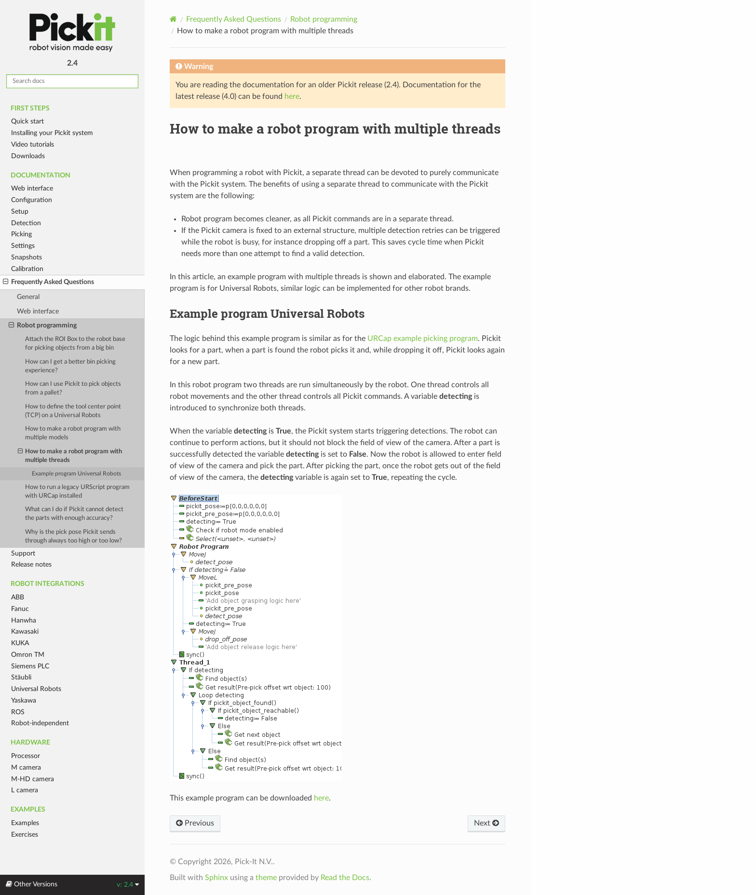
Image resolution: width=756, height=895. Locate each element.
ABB (17, 597)
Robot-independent (40, 723)
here (291, 96)
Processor (25, 755)
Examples (25, 823)
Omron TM (27, 654)
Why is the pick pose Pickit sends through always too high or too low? (73, 536)
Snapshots (26, 257)
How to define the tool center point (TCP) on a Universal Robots (73, 411)
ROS (18, 712)
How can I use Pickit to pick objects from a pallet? (73, 388)
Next (486, 823)
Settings (23, 245)
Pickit (72, 32)
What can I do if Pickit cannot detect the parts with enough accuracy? (74, 513)
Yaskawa (23, 700)
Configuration (31, 199)
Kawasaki (25, 631)
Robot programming (43, 325)
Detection (26, 223)
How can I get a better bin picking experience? (70, 366)
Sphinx (216, 877)
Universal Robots (36, 688)
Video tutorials (32, 144)
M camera (26, 767)
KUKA (20, 643)
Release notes (31, 564)
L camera (24, 790)
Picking (21, 234)
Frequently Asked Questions (48, 282)
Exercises (24, 834)
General (28, 296)
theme (266, 877)
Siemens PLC (30, 666)
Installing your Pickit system (52, 132)
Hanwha (23, 620)
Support (23, 553)
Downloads (28, 156)
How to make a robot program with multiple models (73, 433)
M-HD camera (32, 779)
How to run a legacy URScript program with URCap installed (77, 491)
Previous (195, 823)
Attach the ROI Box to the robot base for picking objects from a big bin (75, 343)
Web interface (32, 188)
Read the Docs (345, 877)
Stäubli (21, 677)
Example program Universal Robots (76, 473)
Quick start (27, 121)
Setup (19, 211)
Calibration (27, 268)
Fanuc (20, 608)
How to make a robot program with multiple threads (70, 455)
